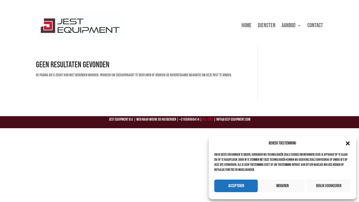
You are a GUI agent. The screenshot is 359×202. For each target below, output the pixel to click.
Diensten (266, 25)
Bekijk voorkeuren (328, 186)
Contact (315, 25)
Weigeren (282, 186)
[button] (348, 143)
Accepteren (236, 186)
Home (246, 25)
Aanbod (289, 25)
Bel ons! (207, 119)
